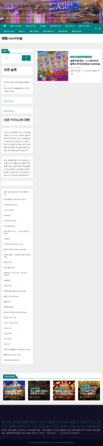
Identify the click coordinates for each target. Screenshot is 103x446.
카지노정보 (8, 339)
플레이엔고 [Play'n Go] (12, 355)
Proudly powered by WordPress (39, 442)
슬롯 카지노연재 (84, 26)
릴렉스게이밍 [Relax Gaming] (15, 249)
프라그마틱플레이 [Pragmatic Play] (17, 349)
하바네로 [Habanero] (12, 360)
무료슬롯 (43, 26)
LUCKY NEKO (9, 210)
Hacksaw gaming (10, 205)
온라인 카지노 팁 (10, 318)
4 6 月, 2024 (86, 397)
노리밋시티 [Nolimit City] (13, 244)
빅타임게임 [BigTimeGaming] (15, 291)
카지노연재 (8, 333)
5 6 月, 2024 (61, 397)
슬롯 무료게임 (62, 31)
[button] (96, 29)
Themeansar (70, 442)
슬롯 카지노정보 (9, 31)
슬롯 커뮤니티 (69, 26)
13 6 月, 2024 (11, 397)
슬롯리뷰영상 (8, 307)
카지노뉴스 (8, 328)
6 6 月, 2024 (36, 397)
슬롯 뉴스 (22, 31)
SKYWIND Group (10, 221)
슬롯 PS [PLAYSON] (11, 296)
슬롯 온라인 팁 (30, 26)
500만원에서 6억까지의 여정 (14, 199)
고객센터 (7, 239)
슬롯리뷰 (7, 302)
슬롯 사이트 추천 (15, 26)
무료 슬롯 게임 (9, 268)
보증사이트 (8, 286)
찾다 (5, 51)
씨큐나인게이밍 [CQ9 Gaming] (15, 312)
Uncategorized (9, 226)
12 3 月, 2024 (76, 67)
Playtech (7, 215)
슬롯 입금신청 (76, 31)
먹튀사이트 (8, 262)
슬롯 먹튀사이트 (55, 26)
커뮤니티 (7, 344)
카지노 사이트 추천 (11, 323)
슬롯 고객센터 (34, 31)
